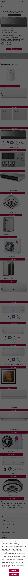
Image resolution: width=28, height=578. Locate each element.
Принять (14, 570)
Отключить (14, 574)
